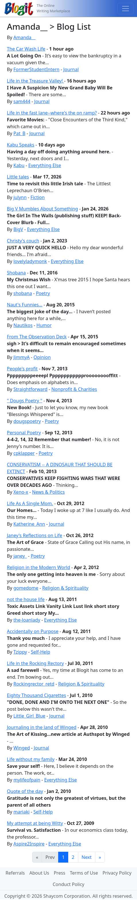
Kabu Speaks (20, 145)
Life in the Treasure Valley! (35, 81)
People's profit (22, 368)
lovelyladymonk (30, 261)
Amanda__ (24, 37)
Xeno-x (20, 492)
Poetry (43, 293)
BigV (18, 229)
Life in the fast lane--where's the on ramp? (52, 113)
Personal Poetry (24, 432)
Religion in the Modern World (38, 567)
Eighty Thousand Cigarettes (36, 695)
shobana (22, 293)
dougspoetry (27, 421)
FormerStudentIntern (36, 69)
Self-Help (40, 652)
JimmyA (21, 357)
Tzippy (20, 652)
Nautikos (23, 325)
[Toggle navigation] (126, 8)
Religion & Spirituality (65, 588)
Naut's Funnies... (24, 305)
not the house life (25, 599)
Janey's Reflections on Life (34, 535)
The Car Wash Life (26, 49)
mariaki (21, 812)
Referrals (15, 873)
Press (59, 873)
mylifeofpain (26, 780)
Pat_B (19, 133)
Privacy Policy (117, 873)
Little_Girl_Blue (29, 716)
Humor (44, 325)
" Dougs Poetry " (24, 400)
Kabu (19, 165)
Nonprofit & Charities (74, 389)
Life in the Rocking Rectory (35, 663)
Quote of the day (25, 791)
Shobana (16, 273)
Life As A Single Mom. (30, 503)
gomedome (25, 588)
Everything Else (44, 165)
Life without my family (30, 759)
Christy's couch (23, 241)
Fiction (37, 197)
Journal (71, 69)
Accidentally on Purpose (32, 631)
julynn (20, 197)
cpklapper (24, 453)
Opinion (42, 357)
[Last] (100, 857)
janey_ (20, 556)
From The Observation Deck (37, 337)
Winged (21, 748)
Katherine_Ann (29, 524)
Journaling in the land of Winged (42, 727)
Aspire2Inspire (29, 844)
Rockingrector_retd (33, 684)
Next (87, 857)
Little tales (18, 177)
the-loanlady (26, 620)
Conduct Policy (68, 884)
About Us (39, 873)
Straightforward (30, 389)
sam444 (21, 101)
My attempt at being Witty (35, 823)
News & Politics (48, 492)
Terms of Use (84, 873)
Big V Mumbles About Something (42, 209)
